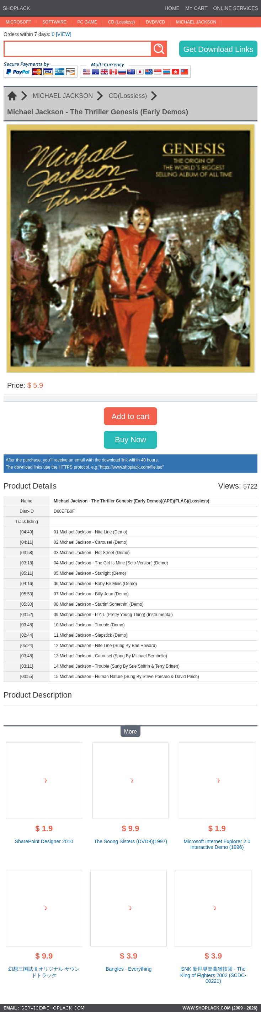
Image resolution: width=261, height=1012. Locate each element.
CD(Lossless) (127, 95)
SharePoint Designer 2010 (44, 841)
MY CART (196, 8)
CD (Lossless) (121, 22)
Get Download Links (218, 49)
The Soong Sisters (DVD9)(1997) (130, 841)
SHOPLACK (16, 8)
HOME (172, 8)
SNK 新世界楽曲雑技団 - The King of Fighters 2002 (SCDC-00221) (213, 975)
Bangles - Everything (128, 969)
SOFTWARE (54, 22)
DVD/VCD (155, 22)
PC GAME (87, 22)
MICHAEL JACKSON (196, 22)
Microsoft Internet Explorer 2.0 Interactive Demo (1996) (216, 844)
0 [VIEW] (61, 34)
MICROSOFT (18, 22)
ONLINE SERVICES (235, 8)
